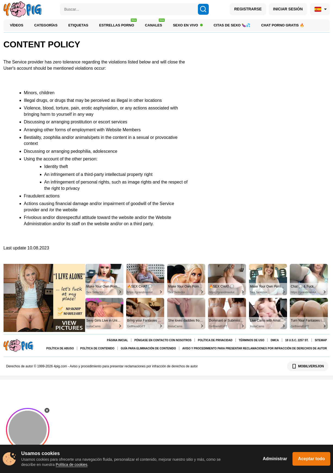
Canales (155, 23)
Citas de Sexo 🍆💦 (232, 25)
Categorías (46, 25)
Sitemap (321, 340)
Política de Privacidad (215, 340)
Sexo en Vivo (188, 25)
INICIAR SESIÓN (288, 9)
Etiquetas (78, 25)
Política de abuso (60, 348)
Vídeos (16, 25)
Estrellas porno (118, 23)
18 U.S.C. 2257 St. (297, 340)
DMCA (275, 340)
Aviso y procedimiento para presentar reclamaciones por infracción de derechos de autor (254, 348)
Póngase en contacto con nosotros (162, 340)
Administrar (275, 458)
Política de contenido (97, 348)
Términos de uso (251, 340)
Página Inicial (117, 340)
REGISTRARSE (248, 9)
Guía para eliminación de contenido (148, 348)
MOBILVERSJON (307, 366)
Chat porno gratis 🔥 (282, 25)
